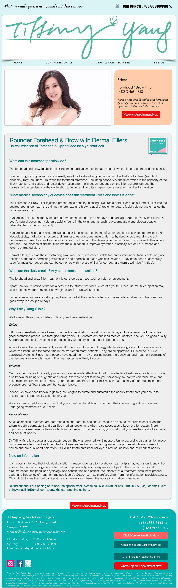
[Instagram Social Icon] (10, 563)
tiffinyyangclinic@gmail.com (27, 489)
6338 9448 (106, 486)
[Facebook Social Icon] (20, 563)
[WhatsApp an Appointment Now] (141, 566)
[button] (117, 5)
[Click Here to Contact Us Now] (141, 556)
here (86, 489)
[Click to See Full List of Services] (141, 544)
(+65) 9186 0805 (155, 527)
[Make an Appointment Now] (141, 114)
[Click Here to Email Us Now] (141, 535)
